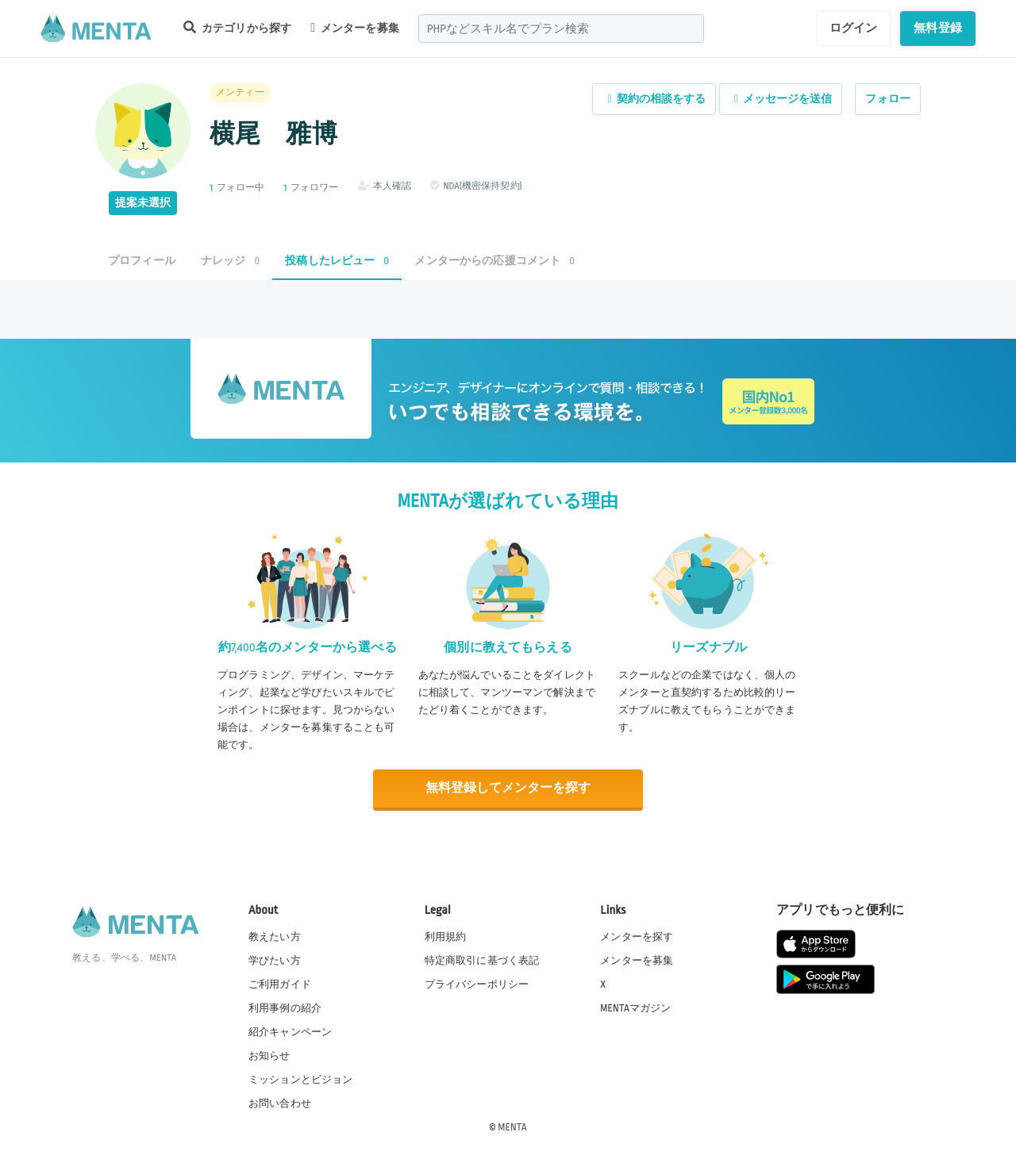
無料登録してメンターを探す (508, 788)
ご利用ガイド (279, 983)
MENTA (512, 1126)
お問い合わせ (279, 1102)
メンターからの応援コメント (494, 261)
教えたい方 (274, 936)
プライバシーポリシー (477, 983)
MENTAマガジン (635, 1007)
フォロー (887, 99)
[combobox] (561, 28)
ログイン (853, 27)
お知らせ (269, 1055)
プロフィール (141, 261)
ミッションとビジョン (300, 1078)
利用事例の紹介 (284, 1007)
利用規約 (446, 936)
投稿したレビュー (337, 261)
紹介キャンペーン (290, 1031)
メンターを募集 (354, 27)
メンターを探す (636, 936)
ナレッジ (230, 261)
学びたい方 (274, 959)
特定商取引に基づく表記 (482, 959)
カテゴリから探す (237, 27)
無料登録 (938, 27)
